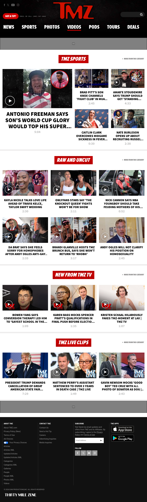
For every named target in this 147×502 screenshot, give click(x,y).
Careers (42, 435)
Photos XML (9, 480)
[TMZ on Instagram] (18, 5)
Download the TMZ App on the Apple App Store (122, 429)
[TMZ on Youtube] (13, 5)
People (6, 472)
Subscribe (101, 440)
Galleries (7, 468)
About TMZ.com (10, 428)
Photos (52, 27)
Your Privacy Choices (15, 442)
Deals (133, 27)
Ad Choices (8, 439)
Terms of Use (9, 435)
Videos (74, 27)
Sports (29, 27)
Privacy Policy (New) (12, 431)
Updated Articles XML (13, 457)
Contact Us (44, 428)
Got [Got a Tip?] (10, 16)
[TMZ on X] (8, 5)
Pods (94, 27)
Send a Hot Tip (45, 431)
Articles (7, 446)
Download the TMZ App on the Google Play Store (122, 438)
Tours (113, 27)
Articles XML (9, 450)
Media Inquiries (45, 442)
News (8, 27)
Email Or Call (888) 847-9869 (33, 16)
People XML (9, 476)
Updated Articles (10, 454)
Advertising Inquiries (47, 439)
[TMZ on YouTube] (89, 453)
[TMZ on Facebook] (4, 5)
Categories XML (10, 465)
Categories (8, 461)
